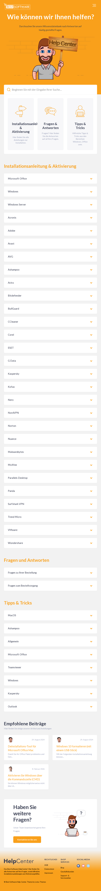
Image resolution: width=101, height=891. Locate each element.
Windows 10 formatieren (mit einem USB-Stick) (73, 748)
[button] (94, 5)
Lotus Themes (40, 882)
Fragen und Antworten (26, 560)
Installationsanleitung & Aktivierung (40, 166)
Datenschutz (49, 869)
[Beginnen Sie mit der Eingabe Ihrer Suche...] (50, 89)
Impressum (48, 873)
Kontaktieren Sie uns (27, 839)
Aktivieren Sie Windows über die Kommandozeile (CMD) (25, 777)
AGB (46, 865)
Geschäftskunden (67, 872)
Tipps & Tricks (18, 602)
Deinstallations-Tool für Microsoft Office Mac (22, 748)
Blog (62, 868)
